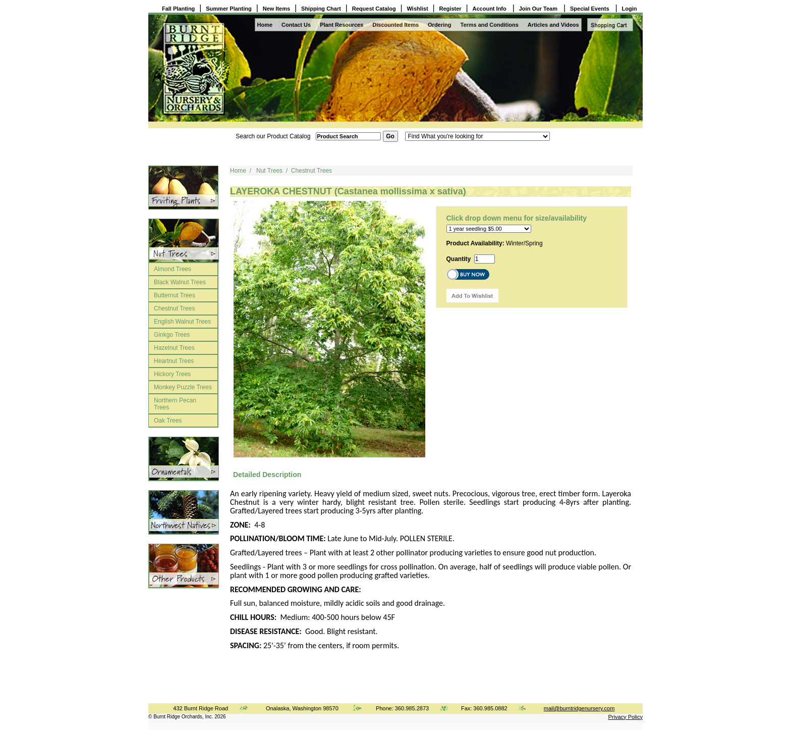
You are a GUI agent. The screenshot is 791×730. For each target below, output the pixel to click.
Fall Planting (178, 9)
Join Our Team (539, 9)
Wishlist (417, 9)
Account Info (490, 9)
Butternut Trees (174, 295)
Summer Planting (228, 9)
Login (629, 9)
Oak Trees (168, 420)
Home (265, 25)
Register (450, 9)
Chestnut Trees (174, 308)
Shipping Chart (321, 9)
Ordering (439, 25)
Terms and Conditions (490, 25)
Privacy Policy (625, 717)
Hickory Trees (172, 374)
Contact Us (296, 25)
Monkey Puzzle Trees (183, 387)
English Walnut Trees (182, 321)
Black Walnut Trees (180, 282)
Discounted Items (395, 25)
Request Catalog (374, 9)
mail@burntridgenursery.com (579, 708)
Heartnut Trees (174, 360)
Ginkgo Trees (172, 334)
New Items (276, 9)
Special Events (590, 9)
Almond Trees (172, 269)
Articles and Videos (553, 25)
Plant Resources (341, 25)
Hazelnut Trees (174, 347)
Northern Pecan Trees (175, 404)
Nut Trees (269, 170)
